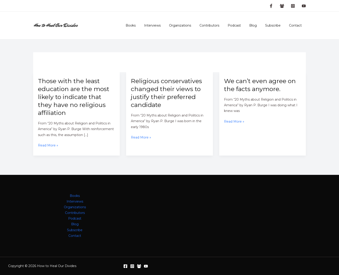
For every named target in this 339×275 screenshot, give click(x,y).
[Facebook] (125, 266)
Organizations (191, 25)
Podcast (241, 25)
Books (146, 25)
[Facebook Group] (282, 6)
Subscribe (276, 25)
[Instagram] (293, 6)
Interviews (165, 25)
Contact (296, 25)
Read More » (48, 145)
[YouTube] (304, 6)
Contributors (218, 25)
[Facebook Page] (271, 6)
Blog (258, 25)
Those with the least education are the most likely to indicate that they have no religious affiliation (73, 96)
